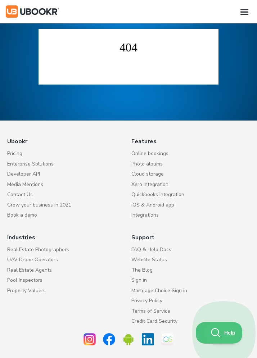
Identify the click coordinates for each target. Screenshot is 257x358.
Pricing (14, 153)
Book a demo (22, 215)
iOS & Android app (152, 204)
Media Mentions (25, 184)
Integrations (145, 215)
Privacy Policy (146, 300)
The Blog (142, 270)
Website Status (149, 259)
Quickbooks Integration (157, 194)
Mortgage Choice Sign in (159, 290)
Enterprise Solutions (30, 163)
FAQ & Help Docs (151, 249)
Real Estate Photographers (38, 249)
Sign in (139, 280)
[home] (32, 11)
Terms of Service (150, 311)
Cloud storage (147, 174)
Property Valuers (26, 290)
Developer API (23, 174)
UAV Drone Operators (32, 259)
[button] (244, 12)
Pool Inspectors (24, 280)
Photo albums (147, 163)
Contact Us (20, 194)
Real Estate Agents (29, 270)
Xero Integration (149, 184)
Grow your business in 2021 (39, 204)
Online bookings (149, 153)
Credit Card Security (154, 321)
